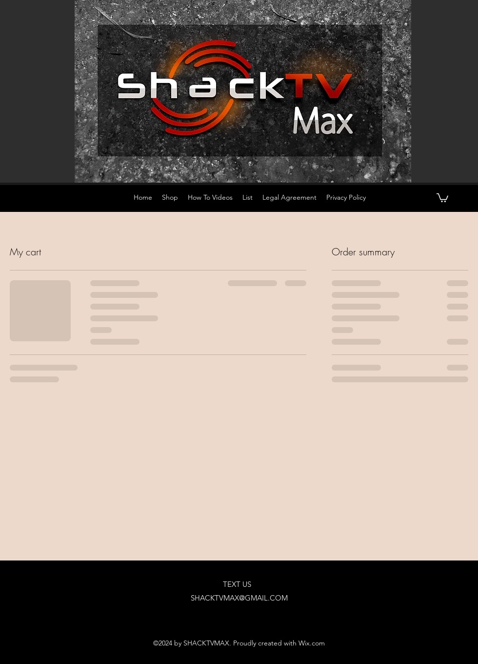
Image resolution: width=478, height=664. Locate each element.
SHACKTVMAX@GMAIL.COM (239, 597)
